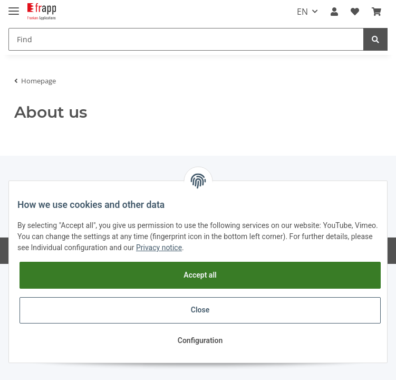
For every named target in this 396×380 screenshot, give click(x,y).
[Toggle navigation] (13, 6)
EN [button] (302, 11)
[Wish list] (354, 11)
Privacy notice (159, 247)
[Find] (186, 39)
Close (200, 310)
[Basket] (376, 11)
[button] (334, 11)
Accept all (199, 275)
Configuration (200, 340)
